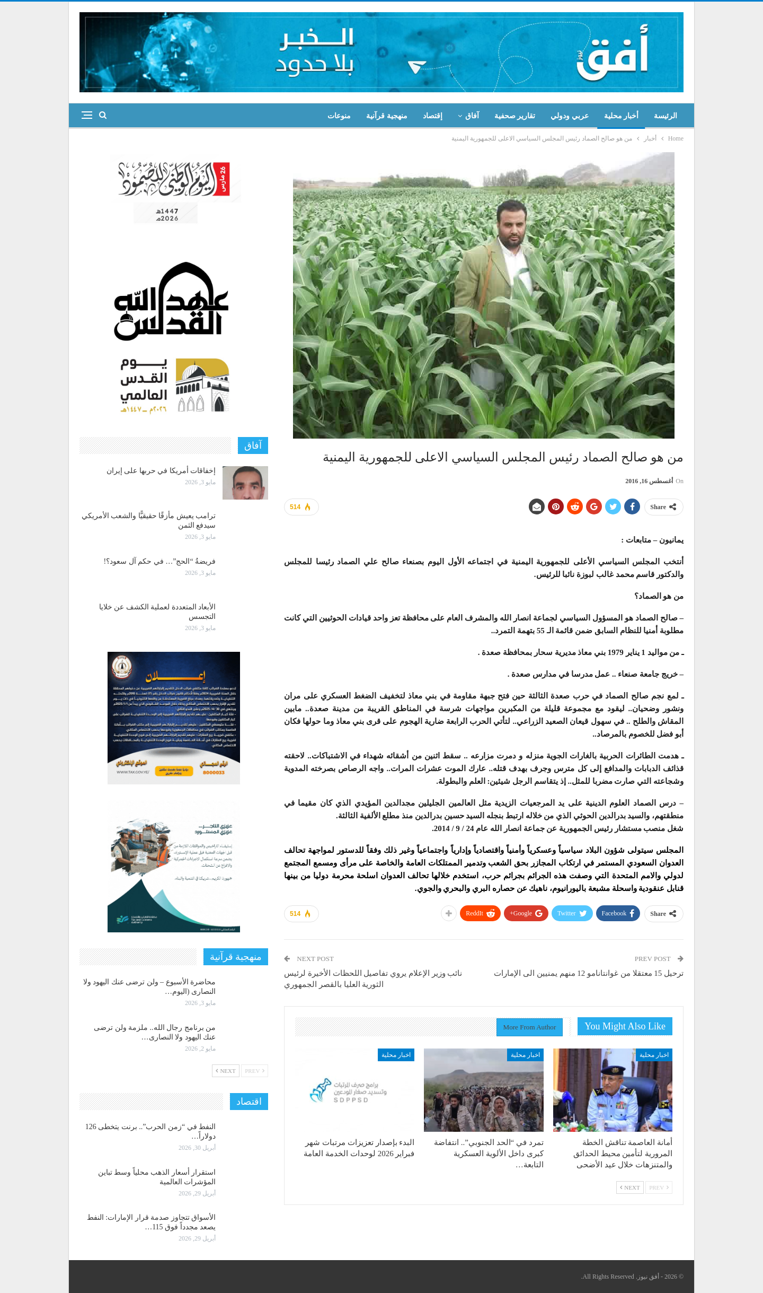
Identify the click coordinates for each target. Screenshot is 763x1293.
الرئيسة (665, 116)
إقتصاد (432, 116)
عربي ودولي (570, 116)
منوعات (339, 116)
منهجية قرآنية (386, 116)
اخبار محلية (654, 1055)
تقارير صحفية (515, 116)
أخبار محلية (621, 116)
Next (630, 1187)
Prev (659, 1187)
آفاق (472, 116)
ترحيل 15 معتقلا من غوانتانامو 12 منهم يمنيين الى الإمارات (589, 973)
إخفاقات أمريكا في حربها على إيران (161, 471)
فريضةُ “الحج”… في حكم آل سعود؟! (160, 561)
